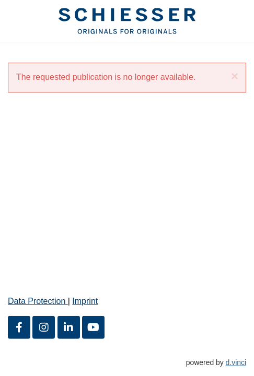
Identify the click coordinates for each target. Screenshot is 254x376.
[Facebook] (19, 326)
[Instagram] (43, 326)
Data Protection (38, 301)
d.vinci (236, 362)
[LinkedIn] (68, 326)
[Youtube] (93, 326)
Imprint (85, 301)
